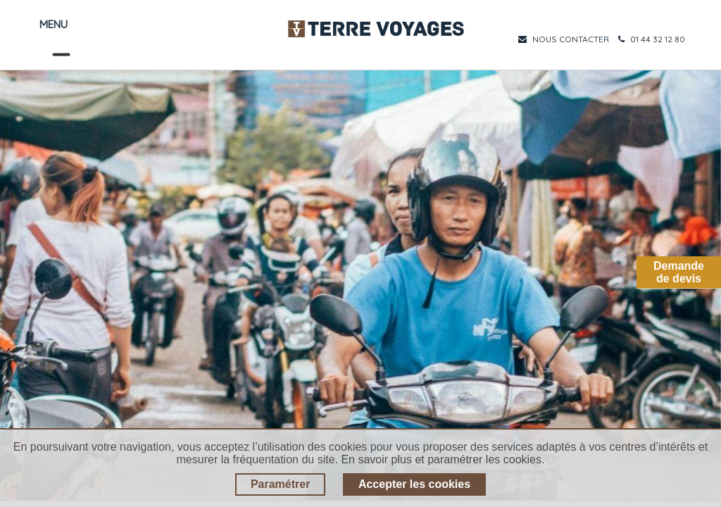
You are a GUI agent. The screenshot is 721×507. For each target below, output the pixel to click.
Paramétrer (281, 484)
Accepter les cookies (414, 484)
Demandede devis (678, 272)
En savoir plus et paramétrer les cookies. (442, 459)
